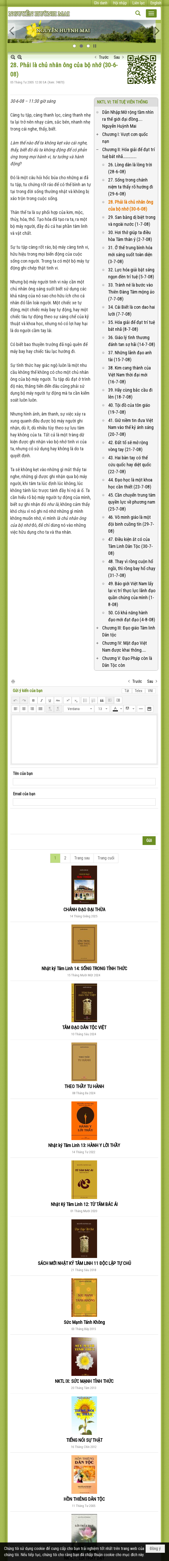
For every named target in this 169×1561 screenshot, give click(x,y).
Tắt (127, 691)
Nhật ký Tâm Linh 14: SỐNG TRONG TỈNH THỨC (84, 968)
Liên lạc (138, 3)
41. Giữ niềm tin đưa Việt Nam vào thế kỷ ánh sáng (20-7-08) (131, 427)
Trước (104, 57)
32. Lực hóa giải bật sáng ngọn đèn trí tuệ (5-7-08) (131, 273)
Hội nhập (120, 3)
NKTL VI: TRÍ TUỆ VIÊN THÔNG (122, 102)
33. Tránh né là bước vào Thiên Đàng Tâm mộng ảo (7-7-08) (131, 291)
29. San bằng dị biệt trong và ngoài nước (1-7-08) (131, 220)
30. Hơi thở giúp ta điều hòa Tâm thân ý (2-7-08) (130, 236)
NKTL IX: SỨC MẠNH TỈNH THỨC (84, 1381)
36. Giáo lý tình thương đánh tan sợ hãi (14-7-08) (131, 341)
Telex (138, 691)
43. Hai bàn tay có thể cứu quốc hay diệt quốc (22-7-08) (129, 464)
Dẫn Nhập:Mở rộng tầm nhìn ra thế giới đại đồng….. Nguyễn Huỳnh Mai (128, 119)
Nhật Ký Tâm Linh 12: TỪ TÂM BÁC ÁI (84, 1204)
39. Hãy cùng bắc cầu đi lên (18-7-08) (130, 393)
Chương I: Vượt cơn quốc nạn (125, 138)
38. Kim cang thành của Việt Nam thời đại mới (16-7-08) (129, 374)
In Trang (12, 681)
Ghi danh (100, 3)
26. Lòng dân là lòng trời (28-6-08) (130, 168)
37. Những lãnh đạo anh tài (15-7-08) (130, 356)
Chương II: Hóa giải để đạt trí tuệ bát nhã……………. (128, 153)
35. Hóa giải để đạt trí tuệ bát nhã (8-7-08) (131, 326)
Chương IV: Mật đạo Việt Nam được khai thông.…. (124, 646)
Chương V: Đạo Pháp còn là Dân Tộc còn (127, 662)
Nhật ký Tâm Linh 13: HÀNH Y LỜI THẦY (84, 1145)
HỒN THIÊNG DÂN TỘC (84, 1499)
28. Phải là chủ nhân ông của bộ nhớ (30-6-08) (130, 205)
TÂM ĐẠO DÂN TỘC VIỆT (84, 1027)
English (155, 3)
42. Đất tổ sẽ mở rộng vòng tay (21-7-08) (128, 446)
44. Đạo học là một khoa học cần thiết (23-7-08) (130, 483)
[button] (151, 13)
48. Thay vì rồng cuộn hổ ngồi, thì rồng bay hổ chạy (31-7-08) (131, 568)
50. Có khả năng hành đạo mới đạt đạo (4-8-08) (131, 616)
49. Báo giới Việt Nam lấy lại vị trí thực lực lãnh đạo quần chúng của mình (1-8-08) (131, 594)
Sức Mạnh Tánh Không (84, 1322)
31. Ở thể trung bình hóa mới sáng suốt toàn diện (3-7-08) (130, 254)
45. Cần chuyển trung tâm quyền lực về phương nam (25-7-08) (131, 502)
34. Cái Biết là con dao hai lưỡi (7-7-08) (131, 310)
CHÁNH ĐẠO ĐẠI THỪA (84, 909)
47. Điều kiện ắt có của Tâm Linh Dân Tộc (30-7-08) (130, 546)
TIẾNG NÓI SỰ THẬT (84, 1440)
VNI (150, 691)
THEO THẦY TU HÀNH (84, 1086)
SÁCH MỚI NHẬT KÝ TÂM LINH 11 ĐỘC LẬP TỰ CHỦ (84, 1263)
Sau (117, 57)
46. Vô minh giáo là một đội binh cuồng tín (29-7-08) (131, 524)
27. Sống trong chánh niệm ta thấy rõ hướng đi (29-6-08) (130, 186)
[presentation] (52, 821)
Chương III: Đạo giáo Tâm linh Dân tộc (128, 631)
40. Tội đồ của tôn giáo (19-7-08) (129, 408)
